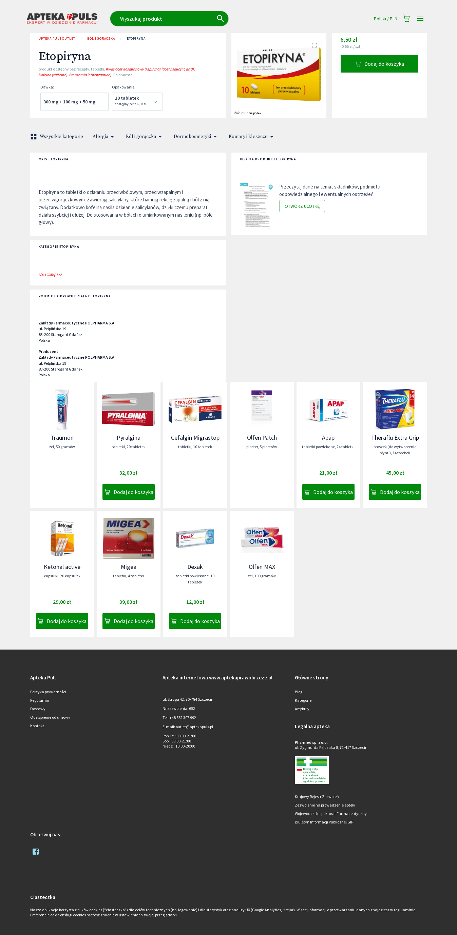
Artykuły (302, 708)
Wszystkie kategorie (57, 136)
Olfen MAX (262, 567)
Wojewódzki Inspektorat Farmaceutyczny (331, 813)
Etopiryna (136, 38)
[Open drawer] (420, 18)
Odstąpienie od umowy (50, 717)
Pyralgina (128, 437)
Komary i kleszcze (252, 137)
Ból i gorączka (101, 38)
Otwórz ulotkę (302, 206)
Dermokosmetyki (196, 137)
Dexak (195, 567)
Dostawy (37, 708)
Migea (128, 567)
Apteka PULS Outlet (57, 38)
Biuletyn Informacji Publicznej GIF (324, 821)
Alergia (104, 137)
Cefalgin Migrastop (195, 437)
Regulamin (39, 700)
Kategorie (303, 700)
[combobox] (199, 18)
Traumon (62, 437)
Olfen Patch (262, 437)
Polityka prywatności (48, 691)
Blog (298, 691)
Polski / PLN (385, 18)
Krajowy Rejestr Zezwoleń (317, 796)
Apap (328, 437)
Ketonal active (62, 567)
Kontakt (37, 725)
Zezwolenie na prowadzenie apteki (325, 805)
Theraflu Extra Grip (395, 437)
